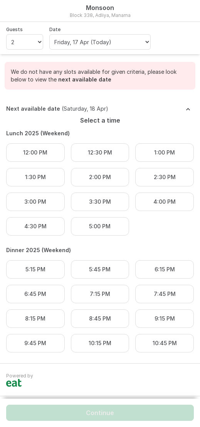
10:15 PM (100, 343)
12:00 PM (35, 152)
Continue (100, 413)
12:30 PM (100, 152)
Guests (14, 29)
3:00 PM (35, 201)
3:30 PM (100, 201)
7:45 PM (165, 294)
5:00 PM (100, 226)
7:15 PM (100, 294)
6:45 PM (35, 294)
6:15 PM (165, 269)
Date (55, 29)
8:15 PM (35, 318)
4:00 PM (164, 201)
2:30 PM (165, 177)
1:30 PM (35, 177)
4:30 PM (35, 226)
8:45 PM (100, 318)
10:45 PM (165, 343)
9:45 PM (35, 343)
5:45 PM (100, 269)
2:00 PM (100, 177)
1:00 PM (164, 152)
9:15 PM (165, 318)
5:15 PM (35, 269)
